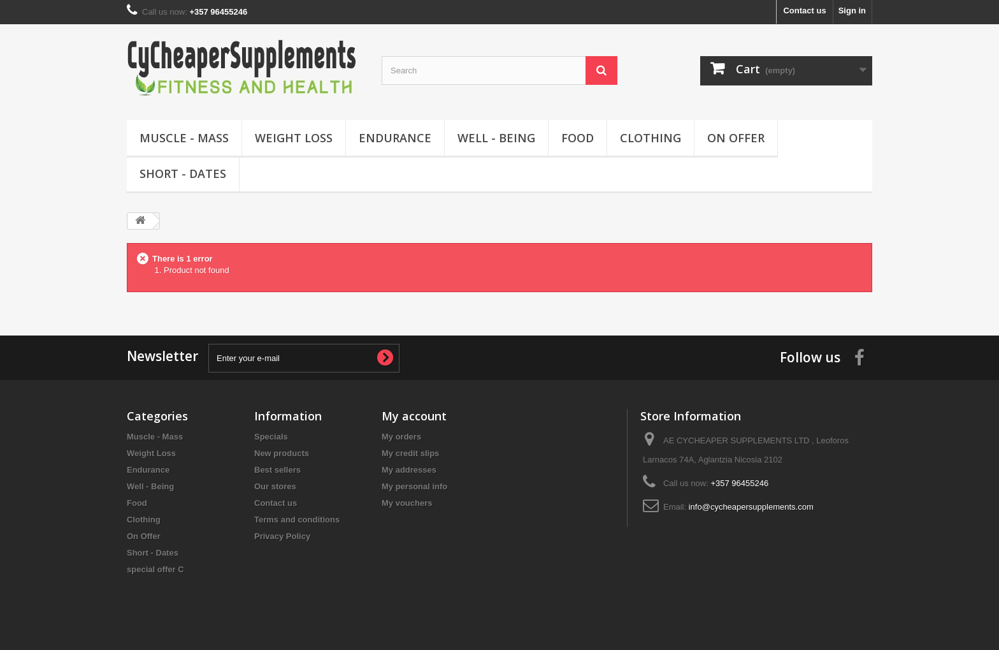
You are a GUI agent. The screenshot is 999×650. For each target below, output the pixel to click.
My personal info (414, 486)
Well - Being (496, 137)
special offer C (155, 569)
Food (577, 137)
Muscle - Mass (184, 137)
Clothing (650, 137)
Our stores (275, 486)
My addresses (409, 470)
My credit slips (410, 453)
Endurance (395, 137)
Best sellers (277, 470)
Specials (271, 436)
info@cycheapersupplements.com (751, 507)
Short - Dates (183, 173)
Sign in (852, 10)
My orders (401, 436)
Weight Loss (294, 137)
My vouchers (407, 503)
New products (281, 453)
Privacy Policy (282, 536)
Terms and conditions (297, 519)
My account (414, 416)
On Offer (736, 137)
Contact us (804, 10)
